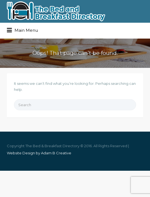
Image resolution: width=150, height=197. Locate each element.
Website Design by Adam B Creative (39, 153)
